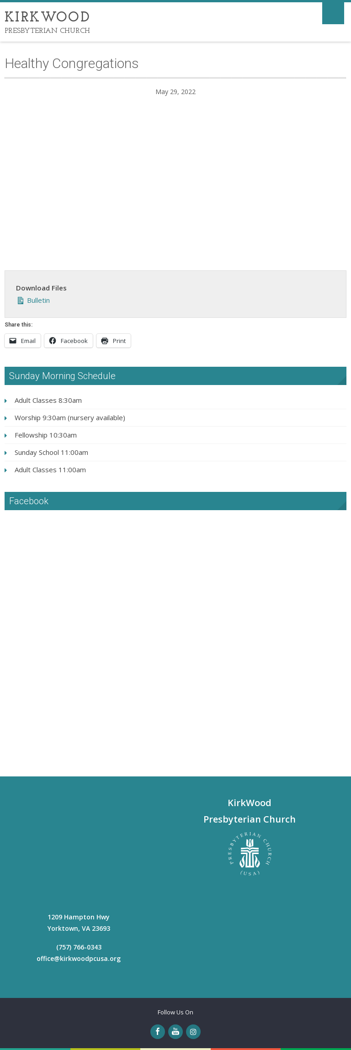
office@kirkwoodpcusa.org (79, 958)
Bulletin (33, 299)
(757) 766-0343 (78, 947)
